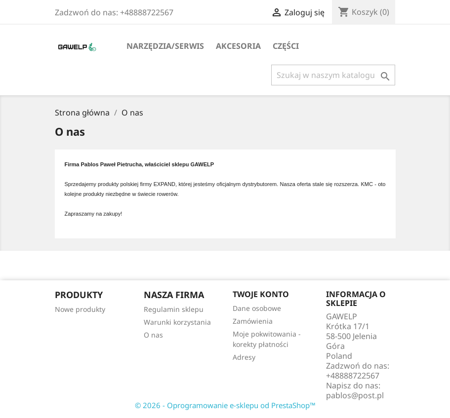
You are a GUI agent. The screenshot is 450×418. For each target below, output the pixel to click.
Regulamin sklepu (174, 309)
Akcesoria (238, 45)
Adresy (244, 357)
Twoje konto (261, 294)
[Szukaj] (333, 75)
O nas (153, 335)
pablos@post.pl (355, 395)
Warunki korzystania (177, 322)
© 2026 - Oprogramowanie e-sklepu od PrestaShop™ (225, 405)
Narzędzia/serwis (165, 45)
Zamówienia (253, 321)
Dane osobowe (257, 308)
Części (286, 45)
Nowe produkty (80, 309)
